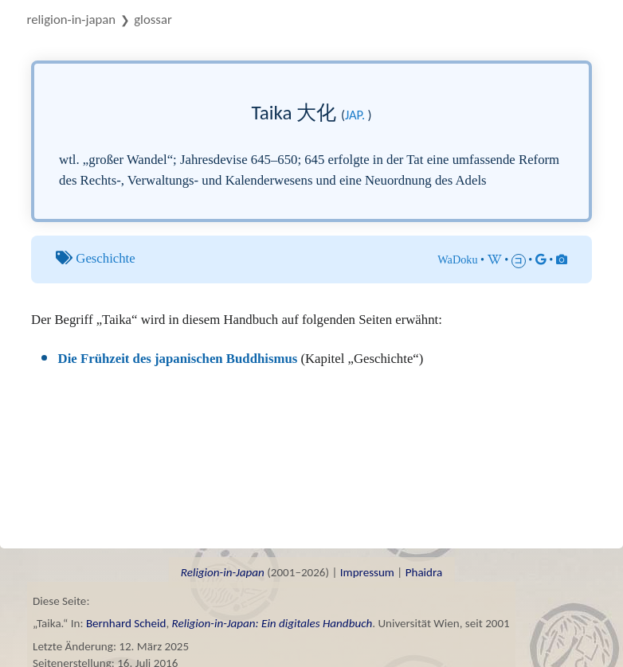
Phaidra (424, 572)
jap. (355, 115)
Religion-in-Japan (71, 19)
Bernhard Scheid (126, 623)
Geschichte (105, 258)
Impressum (367, 572)
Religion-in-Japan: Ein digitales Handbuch (272, 623)
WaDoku (457, 259)
